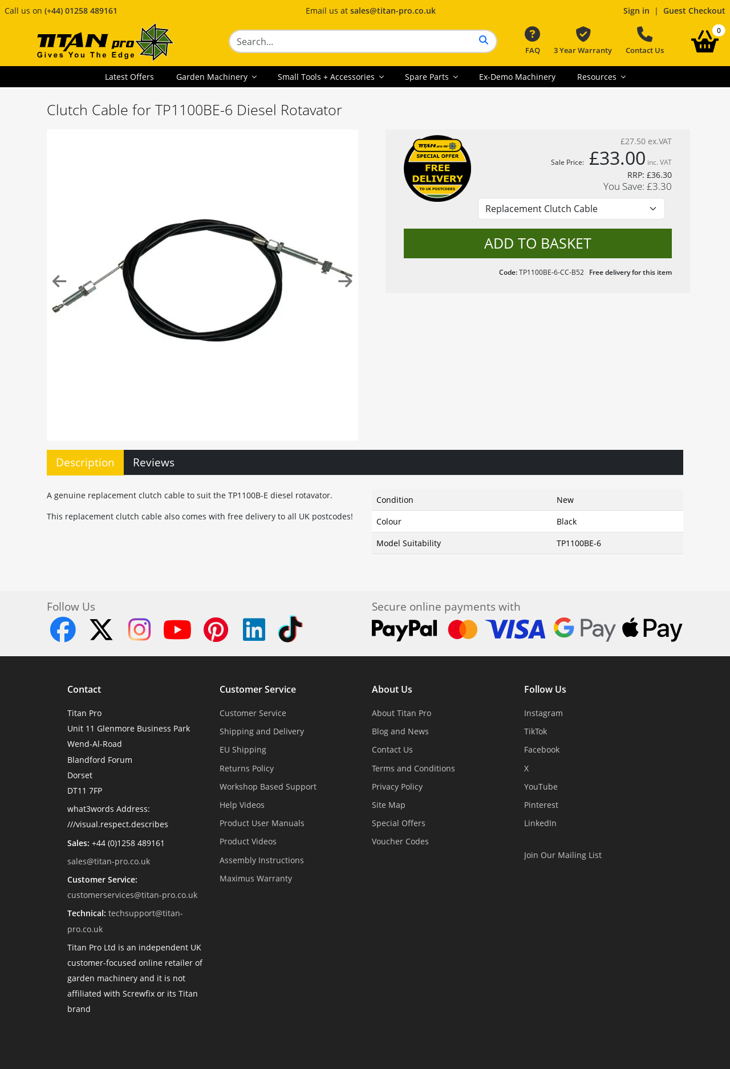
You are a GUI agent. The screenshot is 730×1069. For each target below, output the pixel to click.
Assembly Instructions (262, 860)
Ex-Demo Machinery (517, 76)
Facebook (541, 749)
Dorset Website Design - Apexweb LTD (404, 1037)
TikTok (535, 731)
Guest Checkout (694, 10)
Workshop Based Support (268, 786)
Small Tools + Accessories (327, 76)
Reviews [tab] (154, 462)
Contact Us (645, 41)
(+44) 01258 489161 (80, 10)
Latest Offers (129, 76)
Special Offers (398, 823)
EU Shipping (243, 749)
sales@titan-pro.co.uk (393, 10)
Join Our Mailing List (563, 854)
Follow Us (545, 689)
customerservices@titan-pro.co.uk (132, 894)
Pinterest (541, 804)
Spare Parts (428, 76)
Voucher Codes (400, 841)
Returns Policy (247, 768)
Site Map (388, 804)
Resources (598, 76)
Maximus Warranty (256, 878)
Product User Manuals (262, 823)
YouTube (541, 786)
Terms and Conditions (413, 768)
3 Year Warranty (583, 41)
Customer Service (258, 689)
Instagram (543, 713)
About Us (392, 689)
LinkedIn (540, 823)
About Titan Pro (401, 713)
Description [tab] (85, 462)
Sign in (636, 10)
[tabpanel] (365, 519)
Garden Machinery (213, 76)
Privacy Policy (397, 786)
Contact (84, 689)
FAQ (532, 41)
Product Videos (248, 841)
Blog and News (400, 731)
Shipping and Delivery (262, 731)
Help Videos (242, 804)
